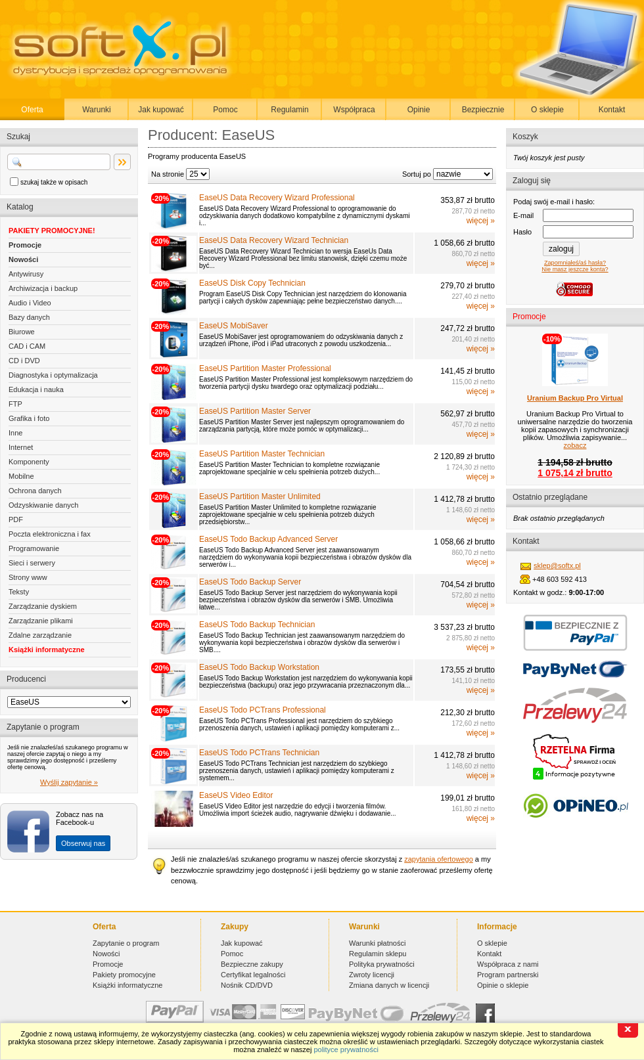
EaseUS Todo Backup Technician (257, 624)
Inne (15, 433)
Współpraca (354, 109)
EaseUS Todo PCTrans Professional (262, 710)
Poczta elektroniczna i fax (50, 534)
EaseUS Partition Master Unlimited (260, 496)
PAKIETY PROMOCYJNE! (52, 230)
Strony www (28, 577)
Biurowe (22, 332)
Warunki (96, 109)
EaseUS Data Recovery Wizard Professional (277, 197)
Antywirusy (26, 274)
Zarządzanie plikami (41, 621)
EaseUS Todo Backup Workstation (259, 667)
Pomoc (225, 109)
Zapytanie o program (126, 943)
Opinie (418, 109)
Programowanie (34, 548)
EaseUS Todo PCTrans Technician (259, 752)
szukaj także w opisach (53, 182)
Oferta (32, 109)
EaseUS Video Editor (236, 795)
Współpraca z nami (508, 964)
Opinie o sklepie (502, 985)
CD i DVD (24, 360)
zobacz (575, 445)
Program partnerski (508, 975)
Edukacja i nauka (36, 389)
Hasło (522, 232)
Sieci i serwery (32, 563)
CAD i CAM (27, 346)
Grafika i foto (29, 418)
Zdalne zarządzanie (40, 635)
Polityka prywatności (382, 964)
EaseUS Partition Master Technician (262, 453)
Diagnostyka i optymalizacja (53, 375)
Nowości (23, 259)
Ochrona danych (35, 491)
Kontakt (612, 109)
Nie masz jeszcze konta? (574, 269)
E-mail (523, 215)
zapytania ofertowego (438, 859)
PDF (16, 519)
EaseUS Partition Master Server (255, 411)
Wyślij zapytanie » (69, 782)
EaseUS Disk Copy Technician (252, 283)
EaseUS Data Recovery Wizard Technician (273, 240)
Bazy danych (29, 317)
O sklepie (547, 109)
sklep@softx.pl (557, 565)
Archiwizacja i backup (43, 288)
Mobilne (21, 476)
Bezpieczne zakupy (252, 964)
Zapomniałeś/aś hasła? (575, 262)
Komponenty (29, 462)
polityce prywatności (345, 1049)
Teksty (19, 592)
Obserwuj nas (83, 843)
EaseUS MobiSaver (233, 325)
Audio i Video (30, 303)
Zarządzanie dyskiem (43, 606)
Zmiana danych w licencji (389, 985)
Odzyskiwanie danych (43, 505)
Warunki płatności (377, 943)
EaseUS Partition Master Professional (265, 368)
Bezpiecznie (483, 109)
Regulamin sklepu (377, 954)
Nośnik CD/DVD (247, 985)
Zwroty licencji (371, 975)
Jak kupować (160, 109)
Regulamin (289, 109)
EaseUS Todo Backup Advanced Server (268, 539)
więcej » (481, 220)
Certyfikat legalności (253, 975)
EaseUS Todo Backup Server (250, 581)
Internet (21, 447)
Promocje (25, 245)
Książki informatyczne (47, 649)
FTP (15, 404)
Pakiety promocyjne (124, 975)
